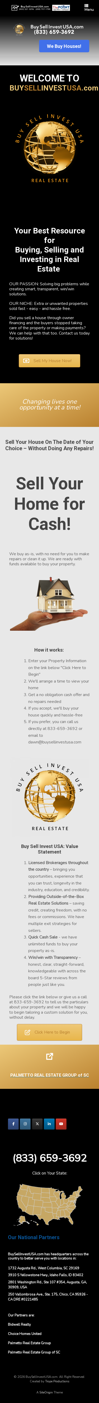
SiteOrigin (46, 1392)
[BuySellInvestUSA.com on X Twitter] (37, 1124)
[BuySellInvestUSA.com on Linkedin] (49, 1124)
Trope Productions (57, 1381)
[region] (49, 40)
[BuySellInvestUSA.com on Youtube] (61, 1124)
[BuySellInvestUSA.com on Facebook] (13, 1124)
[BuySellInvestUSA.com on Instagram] (25, 1124)
